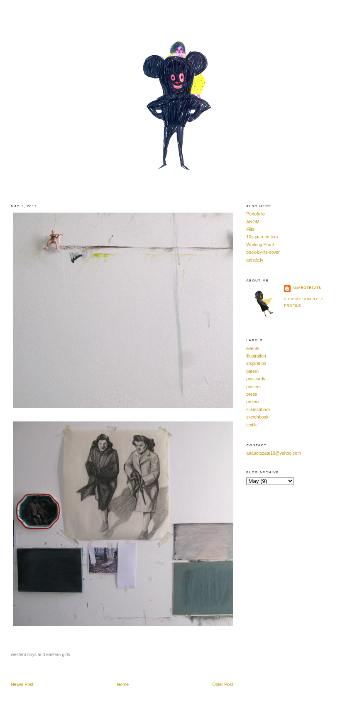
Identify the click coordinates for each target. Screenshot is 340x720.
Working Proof (260, 244)
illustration (256, 355)
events (252, 348)
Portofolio (255, 213)
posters (253, 386)
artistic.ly (254, 259)
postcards (255, 378)
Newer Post (22, 684)
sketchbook (257, 416)
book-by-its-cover (263, 252)
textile (251, 424)
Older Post (223, 684)
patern (252, 371)
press (251, 394)
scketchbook (258, 409)
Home (123, 684)
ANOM (252, 221)
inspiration (256, 363)
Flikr (250, 229)
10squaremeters (262, 236)
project (252, 401)
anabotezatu (307, 288)
